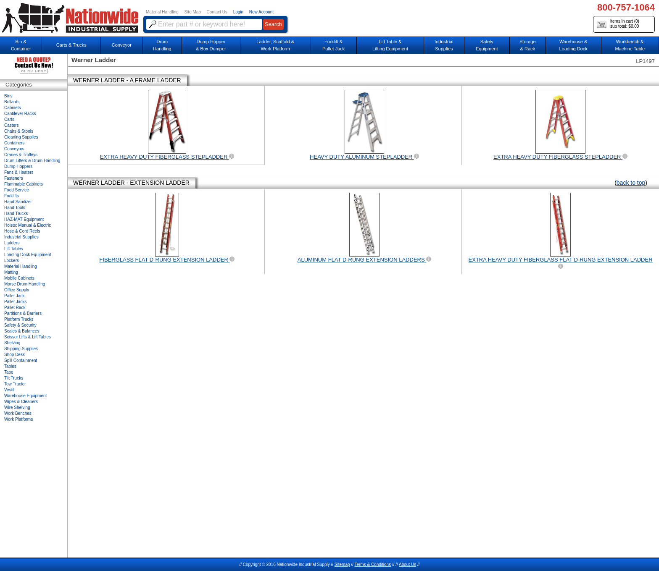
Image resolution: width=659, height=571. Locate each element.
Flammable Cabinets (23, 184)
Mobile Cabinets (19, 278)
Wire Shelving (17, 407)
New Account (261, 12)
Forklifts (11, 196)
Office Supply (16, 290)
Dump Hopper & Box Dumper (211, 45)
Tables (10, 366)
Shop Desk (14, 354)
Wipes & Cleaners (21, 401)
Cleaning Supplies (21, 137)
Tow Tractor (15, 384)
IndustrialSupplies (444, 45)
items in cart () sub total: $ (618, 24)
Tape (8, 372)
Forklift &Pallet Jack (333, 45)
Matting (11, 272)
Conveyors (14, 149)
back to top (631, 182)
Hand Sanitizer (18, 201)
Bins (8, 96)
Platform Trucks (18, 319)
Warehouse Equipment (25, 395)
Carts (9, 119)
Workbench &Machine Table (630, 45)
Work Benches (18, 413)
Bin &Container (21, 45)
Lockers (11, 260)
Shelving (12, 343)
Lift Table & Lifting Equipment (390, 45)
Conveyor (122, 44)
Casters (11, 125)
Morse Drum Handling (24, 284)
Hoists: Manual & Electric (27, 225)
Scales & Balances (21, 331)
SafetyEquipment (487, 45)
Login (238, 12)
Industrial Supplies (21, 237)
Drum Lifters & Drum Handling (32, 160)
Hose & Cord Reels (22, 231)
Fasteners (13, 178)
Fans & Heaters (18, 172)
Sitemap (342, 564)
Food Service (16, 190)
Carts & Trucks (71, 44)
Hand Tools (14, 207)
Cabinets (12, 107)
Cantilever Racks (20, 113)
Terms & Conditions (372, 564)
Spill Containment (20, 360)
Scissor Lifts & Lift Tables (27, 337)
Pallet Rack (15, 307)
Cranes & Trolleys (20, 154)
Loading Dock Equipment (27, 254)
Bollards (11, 102)
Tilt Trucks (13, 378)
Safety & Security (20, 325)
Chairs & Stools (18, 131)
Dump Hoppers (18, 166)
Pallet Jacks (15, 301)
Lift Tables (13, 248)
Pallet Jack (14, 295)
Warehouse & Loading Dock (573, 45)
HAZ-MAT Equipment (24, 219)
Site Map (192, 12)
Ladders (11, 243)
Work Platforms (18, 419)
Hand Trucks (16, 213)
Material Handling (162, 12)
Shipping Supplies (21, 348)
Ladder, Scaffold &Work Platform (275, 45)
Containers (14, 143)
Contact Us (217, 12)
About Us (407, 564)
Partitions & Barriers (23, 313)
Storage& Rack (527, 45)
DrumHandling (162, 45)
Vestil (9, 390)
